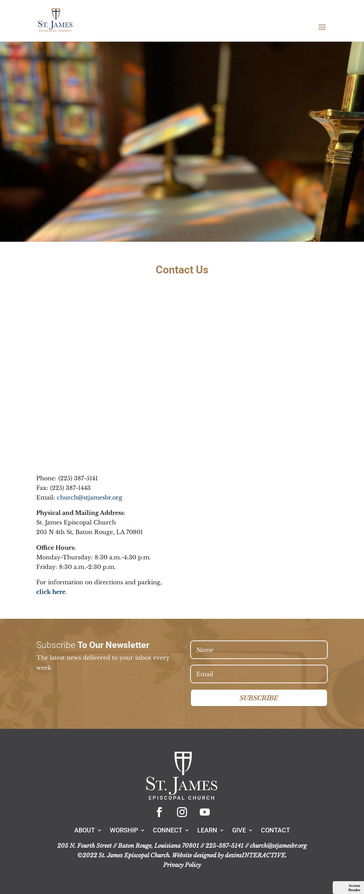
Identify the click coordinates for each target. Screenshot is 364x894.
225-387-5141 (224, 845)
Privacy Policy (182, 864)
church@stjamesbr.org (89, 497)
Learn (207, 829)
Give (239, 829)
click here (50, 591)
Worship (124, 829)
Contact (275, 829)
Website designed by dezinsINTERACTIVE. (229, 855)
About (84, 829)
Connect (167, 829)
